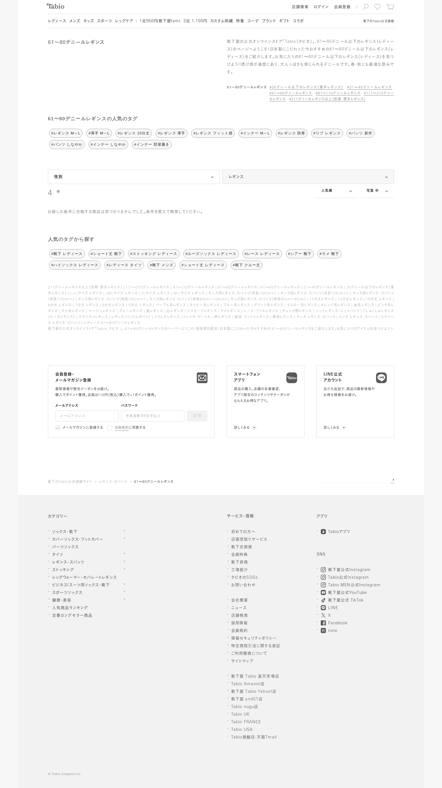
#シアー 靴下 (299, 254)
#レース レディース (262, 254)
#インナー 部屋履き (151, 144)
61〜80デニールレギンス (153, 482)
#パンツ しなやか (67, 144)
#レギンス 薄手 (171, 133)
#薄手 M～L (99, 133)
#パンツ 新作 (360, 133)
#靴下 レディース (67, 254)
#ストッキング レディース (153, 254)
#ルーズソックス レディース (211, 254)
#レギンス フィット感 (213, 133)
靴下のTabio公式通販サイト (70, 482)
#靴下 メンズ (161, 265)
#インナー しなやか (108, 144)
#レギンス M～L (65, 133)
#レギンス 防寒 (291, 133)
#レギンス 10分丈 (134, 133)
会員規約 (122, 428)
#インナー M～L (255, 133)
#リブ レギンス (327, 133)
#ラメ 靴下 (329, 254)
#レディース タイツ (124, 265)
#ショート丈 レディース (203, 265)
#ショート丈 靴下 (106, 254)
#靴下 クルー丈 (246, 265)
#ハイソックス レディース (74, 265)
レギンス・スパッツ (113, 482)
